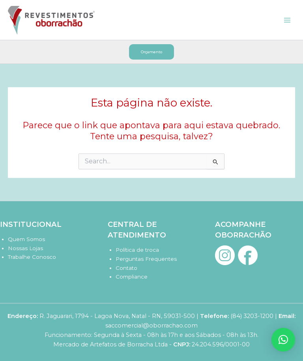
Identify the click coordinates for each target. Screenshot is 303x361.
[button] (151, 52)
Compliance (132, 276)
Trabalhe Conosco (32, 257)
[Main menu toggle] (287, 20)
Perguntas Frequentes (146, 259)
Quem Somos (26, 239)
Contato (126, 268)
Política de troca (137, 250)
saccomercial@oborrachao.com (151, 325)
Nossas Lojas (25, 248)
